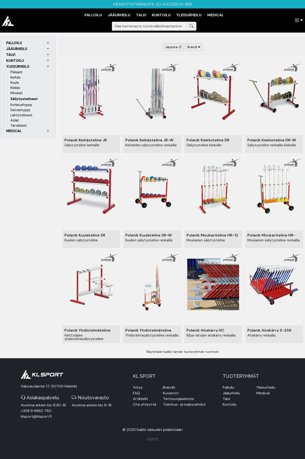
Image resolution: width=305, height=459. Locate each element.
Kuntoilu (230, 404)
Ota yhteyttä (144, 404)
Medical (263, 393)
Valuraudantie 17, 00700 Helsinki (49, 386)
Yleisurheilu (265, 387)
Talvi (226, 398)
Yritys (138, 387)
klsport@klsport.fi (36, 416)
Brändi (193, 47)
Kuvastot (171, 393)
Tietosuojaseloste (178, 398)
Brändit (169, 387)
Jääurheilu (231, 393)
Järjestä (173, 47)
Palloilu (228, 387)
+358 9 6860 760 (36, 410)
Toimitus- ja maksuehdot (184, 404)
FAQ (136, 393)
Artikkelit (140, 398)
